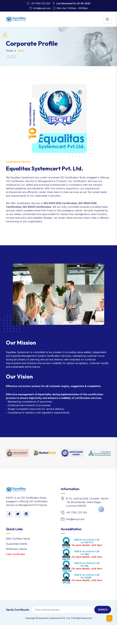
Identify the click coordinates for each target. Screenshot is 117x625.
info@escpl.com (42, 8)
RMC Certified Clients (18, 538)
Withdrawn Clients (16, 548)
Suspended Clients (16, 543)
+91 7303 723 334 (40, 3)
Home (9, 50)
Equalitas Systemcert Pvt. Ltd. (54, 618)
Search (102, 609)
